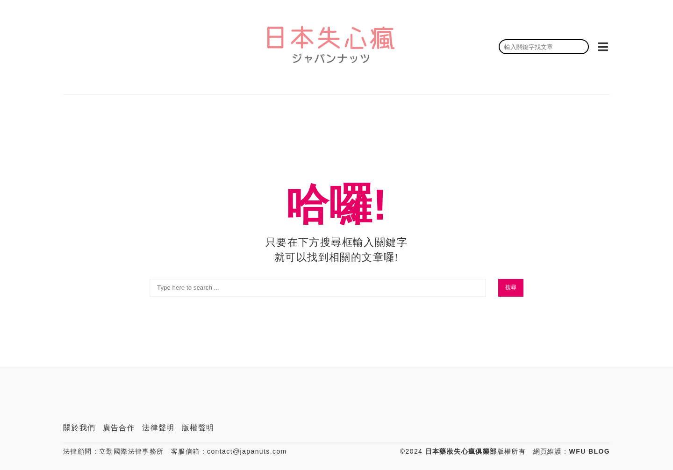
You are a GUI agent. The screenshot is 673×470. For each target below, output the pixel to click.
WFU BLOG (589, 451)
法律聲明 (158, 428)
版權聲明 (198, 428)
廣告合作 (119, 428)
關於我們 (79, 428)
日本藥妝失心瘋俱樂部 (461, 451)
